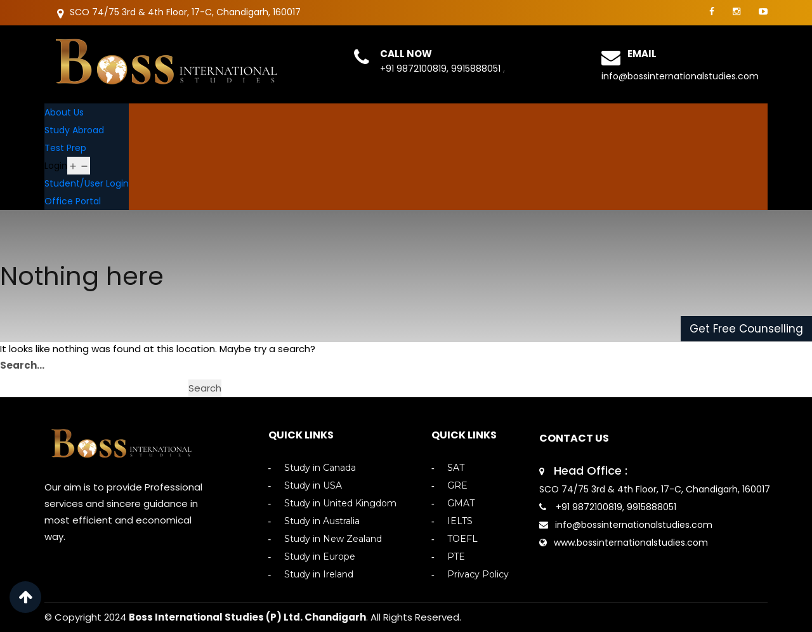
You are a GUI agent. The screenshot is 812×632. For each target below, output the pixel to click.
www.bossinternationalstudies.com (631, 542)
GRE (457, 485)
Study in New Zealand (333, 539)
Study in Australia (322, 521)
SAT (455, 468)
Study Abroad (74, 130)
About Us (64, 112)
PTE (456, 556)
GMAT (461, 503)
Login (55, 165)
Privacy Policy (478, 574)
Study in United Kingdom (340, 503)
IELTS (460, 521)
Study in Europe (319, 556)
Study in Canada (320, 468)
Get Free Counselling (746, 328)
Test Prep (65, 148)
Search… (22, 365)
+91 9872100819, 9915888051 (441, 68)
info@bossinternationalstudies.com (680, 76)
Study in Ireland (318, 574)
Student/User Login (86, 183)
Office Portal (72, 201)
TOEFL (462, 539)
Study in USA (313, 485)
